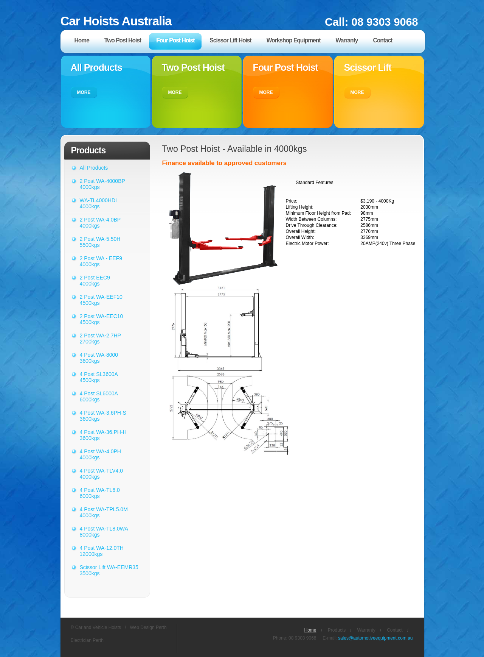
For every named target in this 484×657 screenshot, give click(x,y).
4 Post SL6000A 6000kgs (99, 396)
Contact (394, 630)
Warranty (366, 630)
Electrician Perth (87, 640)
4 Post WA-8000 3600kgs (99, 358)
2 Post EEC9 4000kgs (95, 281)
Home (310, 630)
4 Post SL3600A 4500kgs (99, 377)
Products (337, 630)
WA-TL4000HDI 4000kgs (98, 203)
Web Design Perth (148, 627)
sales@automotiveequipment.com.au (375, 638)
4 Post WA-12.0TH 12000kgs (102, 551)
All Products (94, 168)
